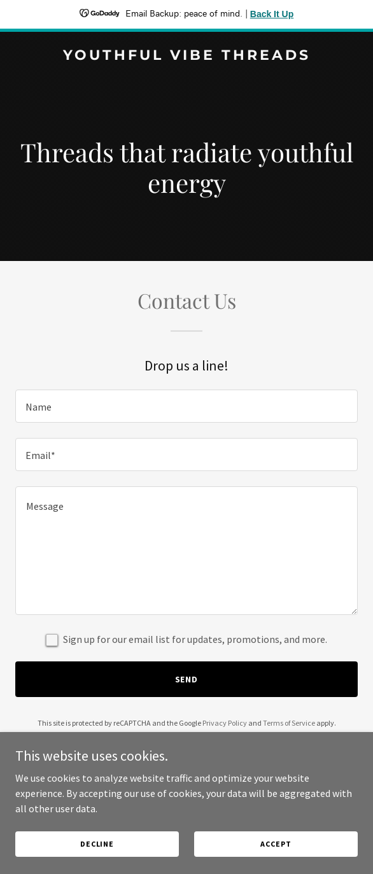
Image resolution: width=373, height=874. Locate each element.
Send (187, 679)
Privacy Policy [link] (224, 723)
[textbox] (186, 406)
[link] (186, 56)
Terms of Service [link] (289, 723)
